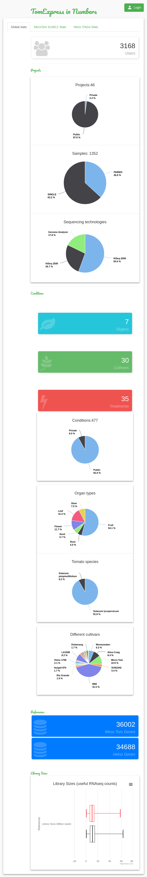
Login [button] (134, 7)
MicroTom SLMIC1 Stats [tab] (50, 27)
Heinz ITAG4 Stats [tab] (86, 27)
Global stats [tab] (19, 27)
